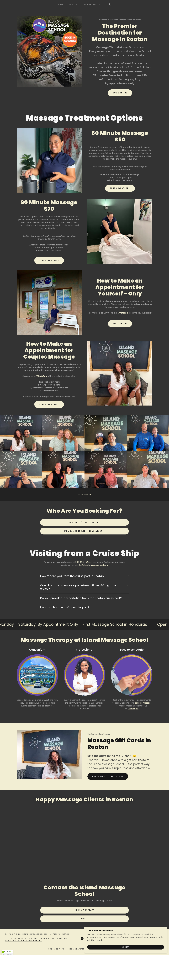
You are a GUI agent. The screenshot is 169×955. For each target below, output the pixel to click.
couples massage (143, 702)
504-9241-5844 (83, 562)
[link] (84, 858)
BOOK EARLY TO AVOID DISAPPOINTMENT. (23, 949)
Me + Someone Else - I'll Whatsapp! (84, 531)
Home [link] (60, 4)
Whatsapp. (133, 708)
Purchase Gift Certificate (107, 776)
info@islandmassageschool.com (93, 565)
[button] (72, 4)
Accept (142, 946)
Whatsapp (123, 312)
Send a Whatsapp (120, 188)
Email (84, 927)
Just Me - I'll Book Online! (84, 522)
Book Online (120, 93)
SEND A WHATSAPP (49, 404)
